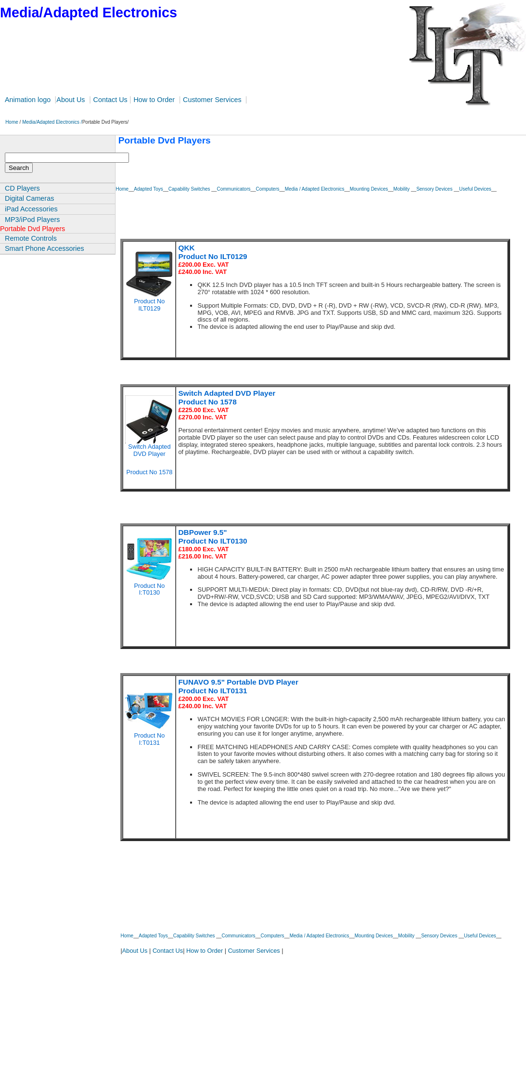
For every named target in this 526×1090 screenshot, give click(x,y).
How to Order (154, 100)
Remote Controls (31, 238)
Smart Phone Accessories (44, 248)
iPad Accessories (31, 209)
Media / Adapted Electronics (315, 189)
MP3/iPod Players (32, 219)
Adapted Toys (148, 189)
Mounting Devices (369, 189)
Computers (268, 189)
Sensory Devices (435, 189)
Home (10, 122)
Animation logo (28, 100)
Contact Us (110, 100)
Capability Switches (189, 189)
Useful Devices (475, 189)
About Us (70, 100)
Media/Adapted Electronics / (52, 122)
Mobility (402, 189)
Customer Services (213, 100)
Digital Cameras (29, 198)
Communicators (233, 189)
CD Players (22, 188)
